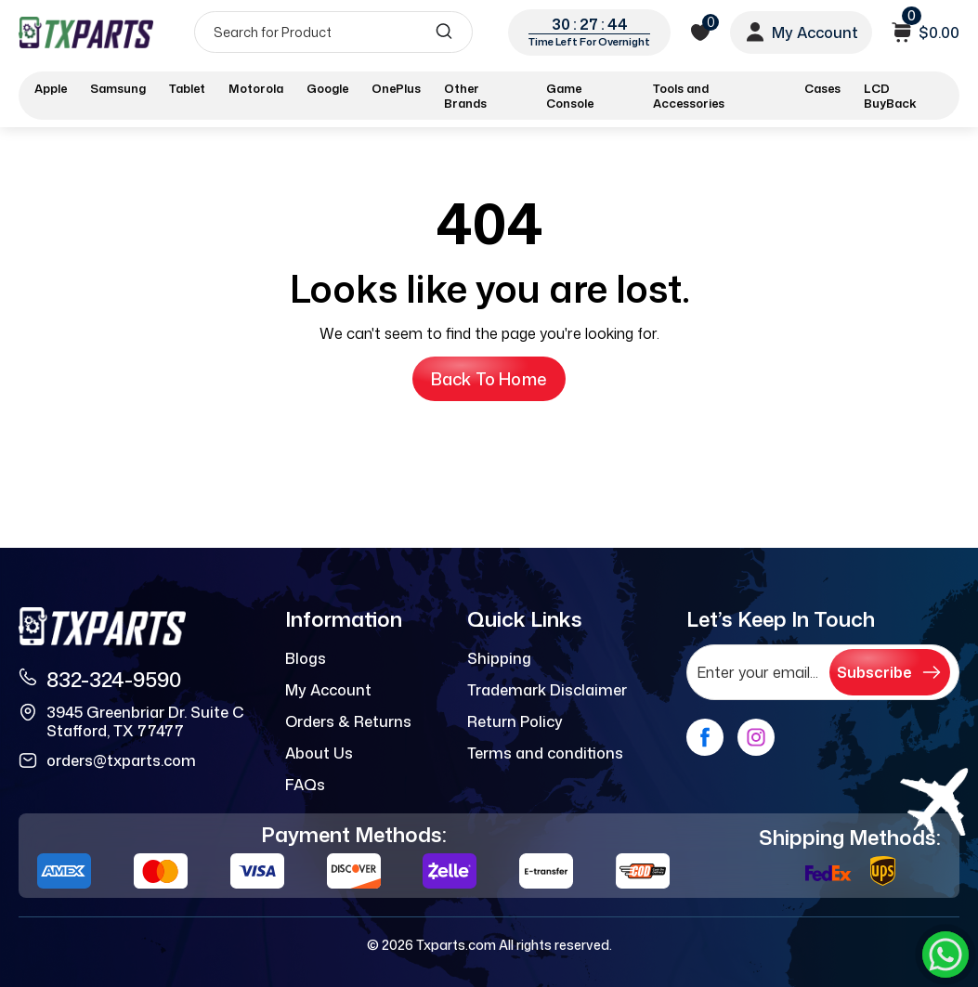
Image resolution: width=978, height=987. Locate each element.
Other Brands (465, 95)
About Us (319, 753)
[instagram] (756, 737)
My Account (328, 690)
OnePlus (396, 88)
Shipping (499, 658)
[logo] (86, 32)
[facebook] (705, 737)
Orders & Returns (348, 721)
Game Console (569, 95)
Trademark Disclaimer (547, 690)
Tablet (187, 88)
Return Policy (515, 721)
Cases (822, 88)
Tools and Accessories (688, 95)
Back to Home (489, 379)
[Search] (333, 32)
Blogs (305, 658)
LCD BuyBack (890, 95)
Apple (50, 88)
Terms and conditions (545, 753)
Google (327, 88)
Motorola (255, 88)
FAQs (305, 784)
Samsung (118, 88)
